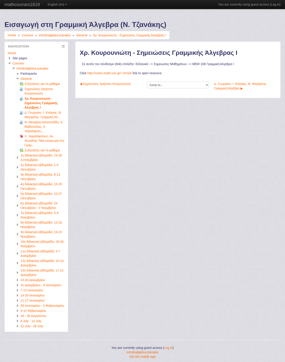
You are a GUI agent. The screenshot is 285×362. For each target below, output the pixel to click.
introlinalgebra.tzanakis (32, 68)
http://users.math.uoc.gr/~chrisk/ (109, 73)
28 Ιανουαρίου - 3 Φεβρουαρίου (42, 305)
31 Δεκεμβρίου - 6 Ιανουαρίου (40, 285)
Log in (275, 4)
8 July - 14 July (30, 321)
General (26, 78)
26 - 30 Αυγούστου (33, 316)
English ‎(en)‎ (57, 4)
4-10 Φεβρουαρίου (33, 311)
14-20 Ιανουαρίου (32, 295)
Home (12, 53)
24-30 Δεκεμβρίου (32, 280)
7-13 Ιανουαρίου (31, 290)
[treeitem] (36, 53)
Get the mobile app (142, 356)
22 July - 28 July (31, 326)
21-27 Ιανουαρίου (32, 300)
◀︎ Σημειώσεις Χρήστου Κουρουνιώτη (105, 84)
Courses (18, 63)
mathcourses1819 (22, 4)
